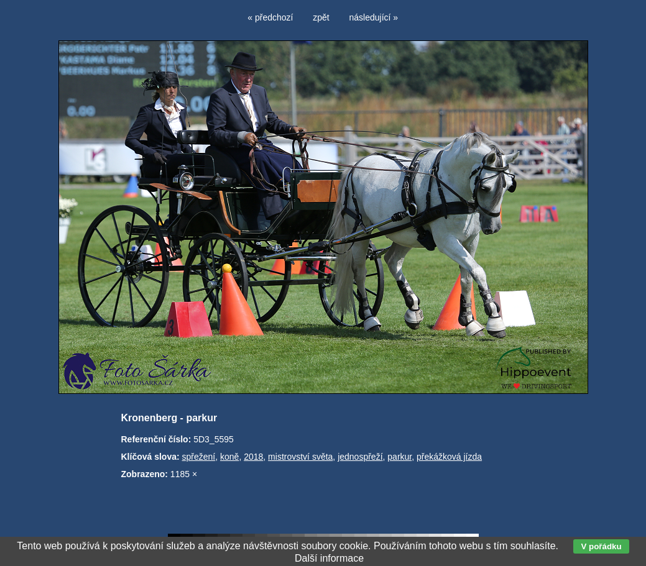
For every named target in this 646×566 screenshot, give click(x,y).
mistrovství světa (300, 457)
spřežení (199, 457)
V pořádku (601, 546)
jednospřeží (360, 457)
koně (229, 457)
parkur (399, 457)
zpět (321, 17)
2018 (253, 457)
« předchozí (270, 17)
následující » (374, 17)
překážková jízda (449, 457)
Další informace (329, 558)
